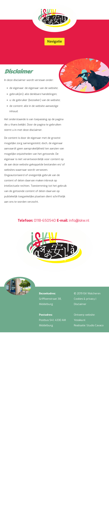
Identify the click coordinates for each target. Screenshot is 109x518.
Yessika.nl (79, 320)
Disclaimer (80, 304)
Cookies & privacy (84, 299)
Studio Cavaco (95, 325)
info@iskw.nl (79, 220)
